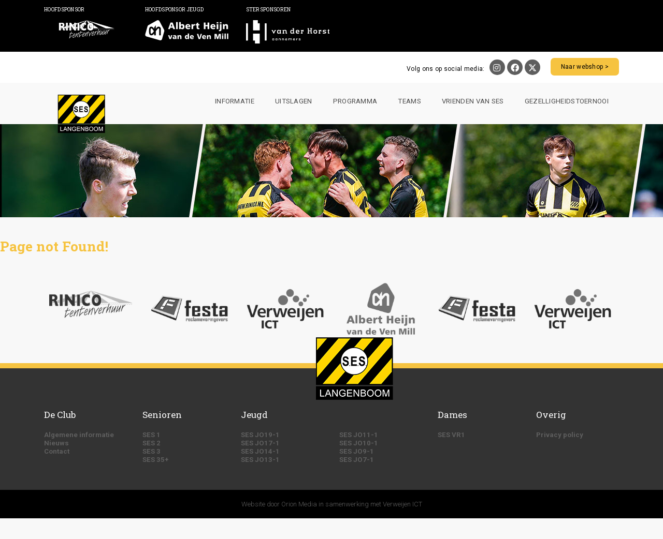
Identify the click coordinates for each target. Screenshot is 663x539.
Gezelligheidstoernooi (567, 101)
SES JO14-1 (260, 451)
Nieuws (56, 443)
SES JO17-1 (260, 443)
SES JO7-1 (356, 459)
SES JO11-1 (358, 435)
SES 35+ (155, 459)
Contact (56, 451)
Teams (409, 101)
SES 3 (151, 451)
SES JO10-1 (358, 443)
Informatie (234, 101)
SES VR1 (451, 435)
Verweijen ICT (402, 504)
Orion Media (299, 504)
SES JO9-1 (356, 451)
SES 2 (151, 443)
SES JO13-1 (260, 459)
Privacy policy (559, 435)
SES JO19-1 (260, 435)
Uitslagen (293, 101)
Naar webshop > (585, 66)
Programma (355, 101)
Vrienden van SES (473, 101)
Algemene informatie (79, 435)
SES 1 (151, 435)
